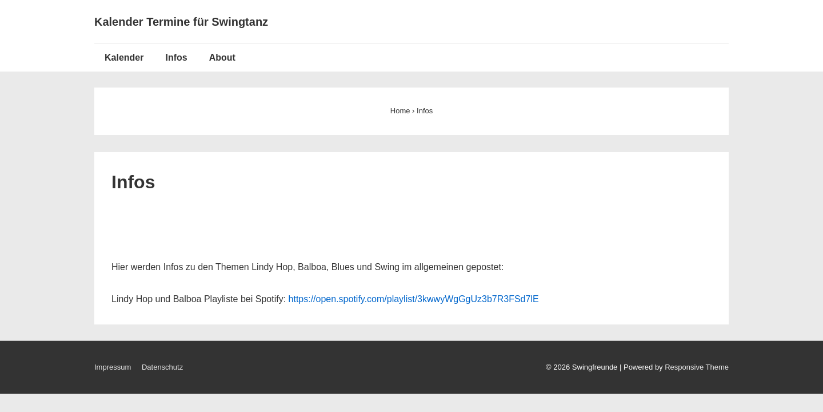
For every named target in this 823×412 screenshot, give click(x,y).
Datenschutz (162, 367)
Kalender (124, 57)
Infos (176, 57)
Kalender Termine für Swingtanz (181, 21)
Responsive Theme (697, 367)
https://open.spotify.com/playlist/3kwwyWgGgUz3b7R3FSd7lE (414, 299)
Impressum (112, 367)
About (222, 57)
